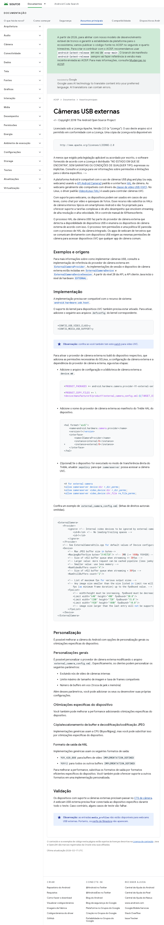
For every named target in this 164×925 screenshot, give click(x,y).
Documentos (69, 99)
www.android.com (134, 902)
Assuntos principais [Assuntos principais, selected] (91, 20)
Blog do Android (94, 897)
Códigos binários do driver (60, 913)
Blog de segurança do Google (101, 902)
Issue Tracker (131, 918)
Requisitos (52, 892)
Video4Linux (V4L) (89, 191)
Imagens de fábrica (57, 908)
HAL (129, 183)
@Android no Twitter (96, 887)
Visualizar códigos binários (60, 902)
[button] (19, 26)
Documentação (15, 13)
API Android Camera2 (89, 183)
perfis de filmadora (102, 821)
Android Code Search (66, 3)
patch (117, 344)
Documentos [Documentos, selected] (35, 3)
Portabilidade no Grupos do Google (100, 919)
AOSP (56, 99)
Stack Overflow (133, 913)
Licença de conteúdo (143, 841)
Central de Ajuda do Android (139, 887)
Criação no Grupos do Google (101, 913)
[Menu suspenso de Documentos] (46, 4)
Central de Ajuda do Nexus (138, 897)
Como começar (41, 20)
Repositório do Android (58, 887)
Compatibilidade (121, 20)
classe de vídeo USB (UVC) (131, 187)
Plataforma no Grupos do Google (103, 908)
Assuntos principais (88, 99)
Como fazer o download (59, 897)
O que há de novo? (14, 20)
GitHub (50, 918)
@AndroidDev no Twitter (98, 892)
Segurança (65, 20)
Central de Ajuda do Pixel (137, 892)
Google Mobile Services (137, 908)
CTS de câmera (143, 798)
